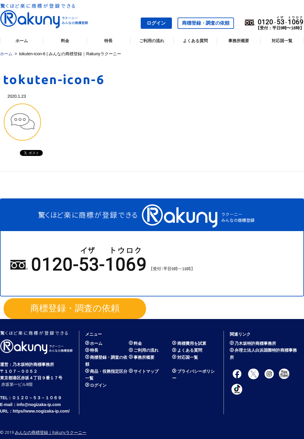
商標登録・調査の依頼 (205, 23)
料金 (65, 40)
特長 (108, 40)
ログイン (156, 23)
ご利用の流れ (151, 40)
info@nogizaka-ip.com (39, 404)
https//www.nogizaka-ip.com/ (41, 411)
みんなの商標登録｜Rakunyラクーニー (50, 432)
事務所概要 (238, 40)
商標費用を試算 (191, 343)
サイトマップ (146, 371)
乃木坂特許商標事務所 (33, 364)
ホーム (21, 40)
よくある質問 (195, 40)
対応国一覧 (282, 40)
